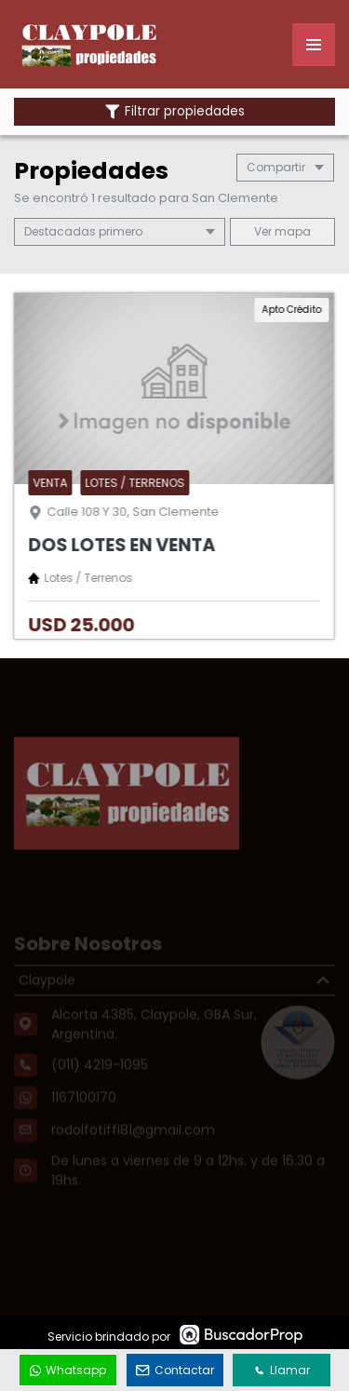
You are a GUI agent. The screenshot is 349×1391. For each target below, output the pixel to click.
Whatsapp (68, 1370)
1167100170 (83, 1110)
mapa (282, 231)
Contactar (175, 1370)
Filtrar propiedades (175, 111)
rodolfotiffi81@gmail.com (133, 1143)
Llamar (282, 1370)
